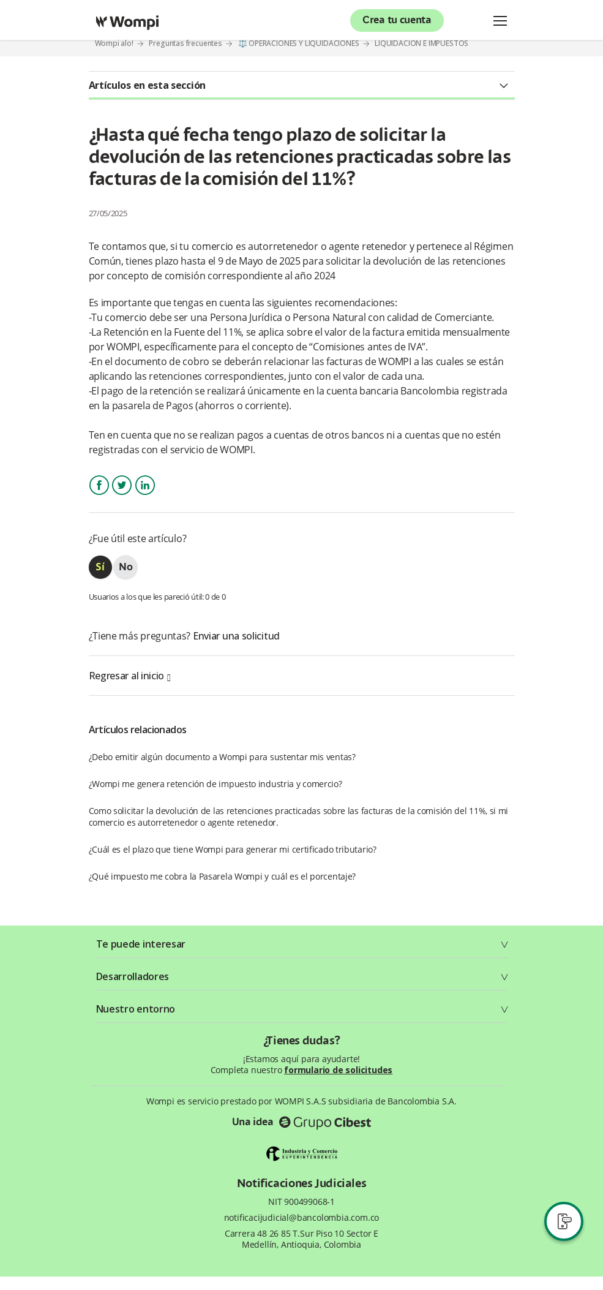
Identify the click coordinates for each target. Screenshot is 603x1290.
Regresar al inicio (130, 675)
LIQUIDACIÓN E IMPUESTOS (421, 43)
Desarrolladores (133, 976)
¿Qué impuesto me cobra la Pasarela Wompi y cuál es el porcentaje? (222, 876)
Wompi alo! (114, 43)
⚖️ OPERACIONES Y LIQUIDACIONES (298, 43)
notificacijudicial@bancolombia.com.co (302, 1217)
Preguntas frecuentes (185, 43)
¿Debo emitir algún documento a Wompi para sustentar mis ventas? (222, 757)
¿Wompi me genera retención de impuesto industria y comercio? (215, 784)
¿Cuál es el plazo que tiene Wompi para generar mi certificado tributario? (232, 849)
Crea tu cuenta (397, 20)
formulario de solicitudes (338, 1070)
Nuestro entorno (136, 1009)
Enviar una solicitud (236, 636)
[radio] (100, 567)
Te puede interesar (141, 944)
